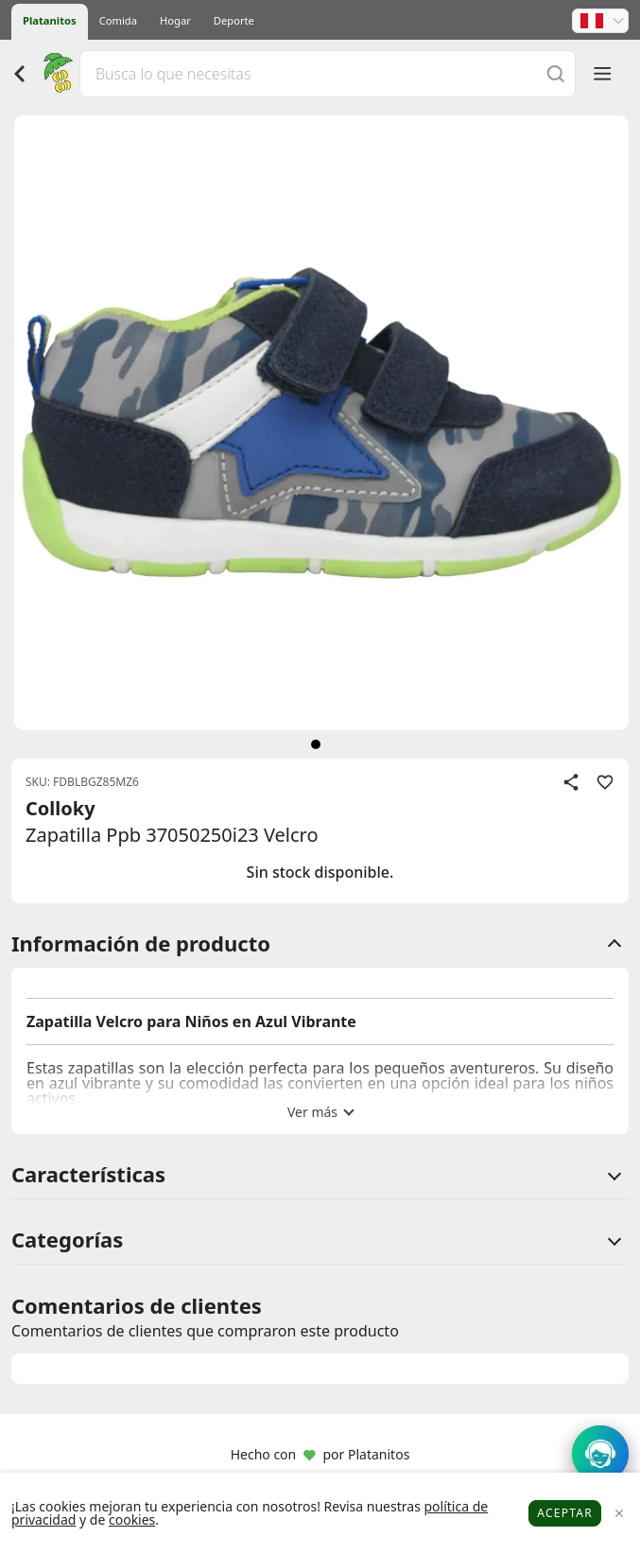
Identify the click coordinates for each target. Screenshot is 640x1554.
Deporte (234, 20)
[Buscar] (556, 73)
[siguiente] (315, 744)
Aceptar (565, 1513)
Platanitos (50, 20)
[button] (600, 21)
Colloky (60, 808)
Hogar (175, 20)
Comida (118, 20)
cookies (132, 1519)
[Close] (619, 1514)
